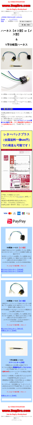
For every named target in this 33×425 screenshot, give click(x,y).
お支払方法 (19, 17)
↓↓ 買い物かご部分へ (25, 25)
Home (3, 19)
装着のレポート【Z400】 (9, 330)
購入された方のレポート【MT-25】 (12, 328)
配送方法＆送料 (11, 17)
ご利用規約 (4, 17)
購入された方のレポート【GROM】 (12, 269)
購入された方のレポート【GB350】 (12, 271)
